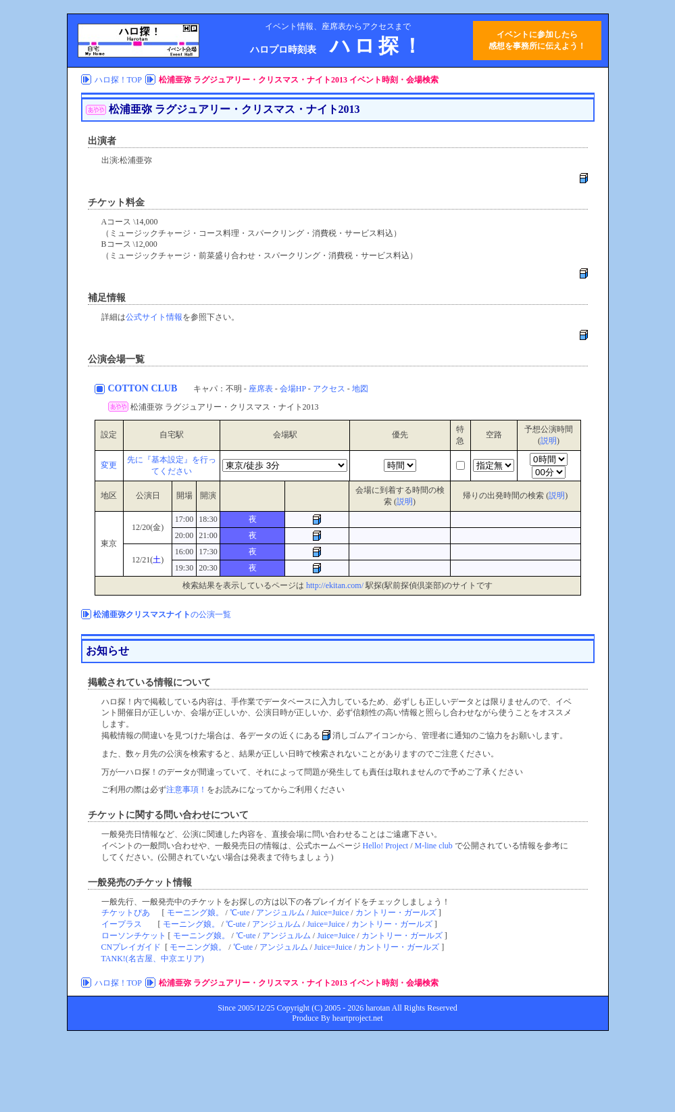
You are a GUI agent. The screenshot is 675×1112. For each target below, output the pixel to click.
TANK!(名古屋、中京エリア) (152, 958)
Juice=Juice (330, 912)
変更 (109, 465)
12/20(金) (148, 527)
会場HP (293, 388)
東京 (109, 543)
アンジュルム (280, 912)
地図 (360, 388)
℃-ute (240, 912)
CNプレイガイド (131, 947)
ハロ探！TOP (118, 79)
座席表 (261, 388)
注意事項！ (186, 789)
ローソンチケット (133, 935)
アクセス (329, 388)
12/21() (148, 559)
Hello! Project (386, 845)
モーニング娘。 (195, 912)
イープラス (121, 924)
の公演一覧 (162, 614)
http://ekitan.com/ (335, 585)
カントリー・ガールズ (395, 912)
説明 (549, 440)
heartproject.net (357, 1018)
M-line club (434, 845)
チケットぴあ (125, 912)
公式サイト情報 (154, 317)
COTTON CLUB (144, 388)
